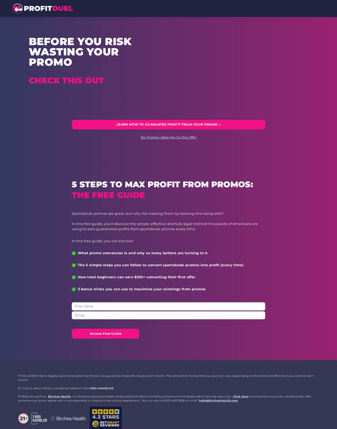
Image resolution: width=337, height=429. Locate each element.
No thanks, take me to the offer (168, 137)
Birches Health (59, 396)
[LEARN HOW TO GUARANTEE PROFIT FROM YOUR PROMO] (168, 125)
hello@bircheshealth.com (218, 400)
